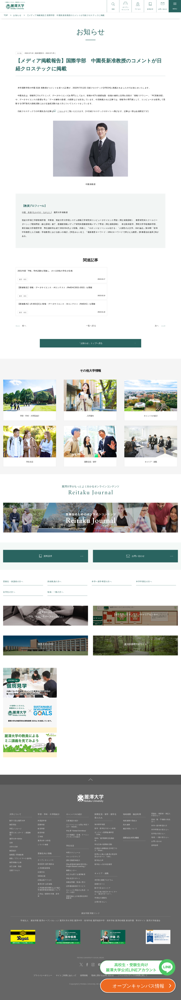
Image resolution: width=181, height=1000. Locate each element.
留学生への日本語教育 (103, 835)
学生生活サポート (73, 849)
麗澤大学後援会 (153, 891)
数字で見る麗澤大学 (17, 792)
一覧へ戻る (91, 292)
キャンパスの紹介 (74, 785)
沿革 (11, 813)
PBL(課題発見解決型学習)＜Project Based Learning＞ (77, 836)
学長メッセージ (15, 800)
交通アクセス (14, 841)
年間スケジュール (73, 823)
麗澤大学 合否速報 (45, 855)
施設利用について (130, 800)
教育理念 (12, 796)
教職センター (71, 841)
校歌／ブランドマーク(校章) (20, 829)
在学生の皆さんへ (158, 804)
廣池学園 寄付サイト (136, 891)
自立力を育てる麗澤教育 (76, 845)
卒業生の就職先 (101, 869)
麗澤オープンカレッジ (49, 891)
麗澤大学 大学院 (44, 811)
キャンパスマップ (73, 827)
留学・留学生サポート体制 (105, 799)
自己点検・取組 (15, 837)
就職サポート (100, 855)
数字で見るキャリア (102, 859)
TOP (6, 15)
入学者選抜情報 (44, 839)
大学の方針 (13, 817)
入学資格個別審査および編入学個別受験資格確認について (49, 860)
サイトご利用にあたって (66, 946)
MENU (175, 6)
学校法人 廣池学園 (29, 891)
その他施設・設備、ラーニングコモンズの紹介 (77, 807)
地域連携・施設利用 (132, 785)
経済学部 (41, 800)
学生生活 (70, 817)
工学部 (40, 807)
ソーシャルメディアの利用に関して (133, 946)
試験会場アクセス (45, 851)
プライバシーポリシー (42, 946)
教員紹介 (12, 821)
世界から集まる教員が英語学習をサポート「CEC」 (106, 826)
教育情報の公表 (15, 833)
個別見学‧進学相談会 (46, 835)
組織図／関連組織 (16, 825)
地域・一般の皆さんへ (160, 808)
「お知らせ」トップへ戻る (90, 310)
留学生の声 (99, 831)
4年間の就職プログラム (104, 851)
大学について (15, 785)
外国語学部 (42, 792)
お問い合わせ (156, 812)
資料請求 (154, 816)
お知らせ (17, 15)
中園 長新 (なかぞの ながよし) (37, 212)
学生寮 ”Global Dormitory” (76, 802)
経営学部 (41, 804)
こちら (60, 111)
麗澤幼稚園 (120, 891)
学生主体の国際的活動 (103, 815)
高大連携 (126, 796)
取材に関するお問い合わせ (102, 946)
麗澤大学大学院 (67, 891)
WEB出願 (41, 847)
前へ (24, 292)
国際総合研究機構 (131, 809)
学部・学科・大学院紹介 (49, 785)
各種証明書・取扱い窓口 (76, 853)
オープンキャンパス (45, 831)
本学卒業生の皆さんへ (160, 800)
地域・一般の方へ (55, 563)
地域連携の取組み (130, 792)
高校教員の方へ (54, 552)
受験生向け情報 (45, 824)
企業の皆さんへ (101, 873)
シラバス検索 (43, 815)
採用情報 (84, 946)
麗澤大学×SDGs (15, 809)
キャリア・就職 (101, 844)
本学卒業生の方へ (144, 552)
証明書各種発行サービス (76, 857)
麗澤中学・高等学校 (83, 891)
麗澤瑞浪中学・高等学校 (104, 891)
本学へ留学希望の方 (159, 796)
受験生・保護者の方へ (13, 552)
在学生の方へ (9, 563)
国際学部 (41, 796)
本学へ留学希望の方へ (102, 552)
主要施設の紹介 (72, 792)
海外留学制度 (100, 795)
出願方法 (41, 843)
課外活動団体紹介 (73, 831)
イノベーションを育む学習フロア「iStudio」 (77, 797)
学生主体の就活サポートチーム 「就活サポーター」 (106, 864)
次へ (157, 292)
